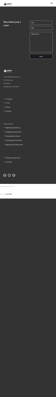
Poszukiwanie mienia (11, 136)
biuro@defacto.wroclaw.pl (11, 86)
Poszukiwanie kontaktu (12, 140)
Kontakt (7, 111)
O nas (6, 103)
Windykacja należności (12, 132)
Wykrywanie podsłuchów (13, 145)
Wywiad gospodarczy (11, 128)
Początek (7, 99)
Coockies (7, 162)
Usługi (6, 107)
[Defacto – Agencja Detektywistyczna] (28, 3)
